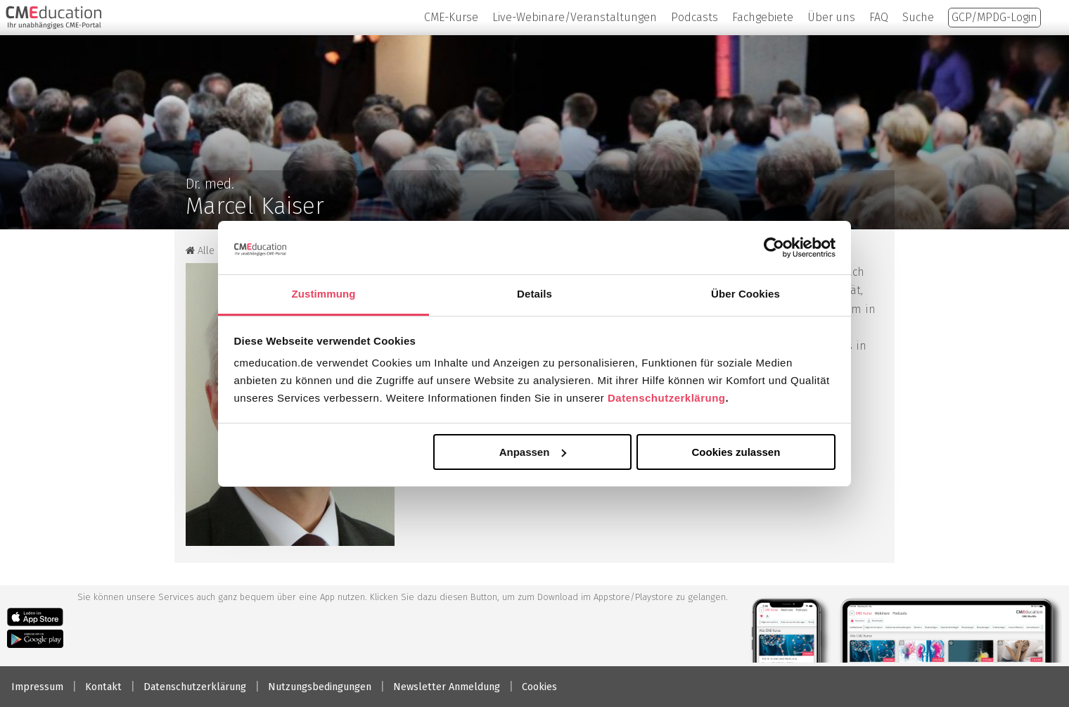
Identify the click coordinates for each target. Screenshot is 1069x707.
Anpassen (533, 452)
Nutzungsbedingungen (319, 687)
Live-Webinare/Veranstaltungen (574, 17)
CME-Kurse (451, 17)
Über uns (831, 17)
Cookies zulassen (735, 452)
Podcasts (694, 17)
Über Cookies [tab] (745, 294)
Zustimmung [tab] (324, 294)
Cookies (539, 687)
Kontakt (103, 687)
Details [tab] (534, 294)
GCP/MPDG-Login (994, 17)
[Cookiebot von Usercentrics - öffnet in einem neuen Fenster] (774, 247)
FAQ (878, 17)
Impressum (37, 687)
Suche (918, 17)
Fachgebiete (762, 17)
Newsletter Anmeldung (446, 687)
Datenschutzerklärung (667, 398)
